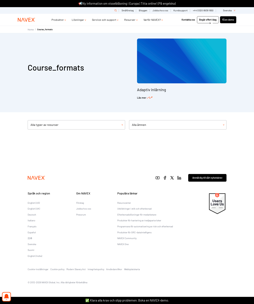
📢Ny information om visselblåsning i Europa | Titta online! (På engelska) (127, 3)
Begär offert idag (208, 19)
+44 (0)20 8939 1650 (203, 10)
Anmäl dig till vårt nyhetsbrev (207, 177)
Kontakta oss (188, 19)
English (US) (34, 202)
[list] (227, 10)
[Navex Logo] (26, 20)
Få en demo (228, 19)
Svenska (32, 244)
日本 (30, 238)
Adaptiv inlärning (151, 89)
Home (31, 29)
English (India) (35, 256)
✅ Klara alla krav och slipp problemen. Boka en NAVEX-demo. (127, 300)
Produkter (58, 19)
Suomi (31, 250)
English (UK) (34, 208)
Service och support (104, 19)
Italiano (31, 220)
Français (32, 226)
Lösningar (78, 19)
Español (32, 232)
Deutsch (32, 214)
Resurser (130, 19)
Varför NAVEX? (152, 19)
